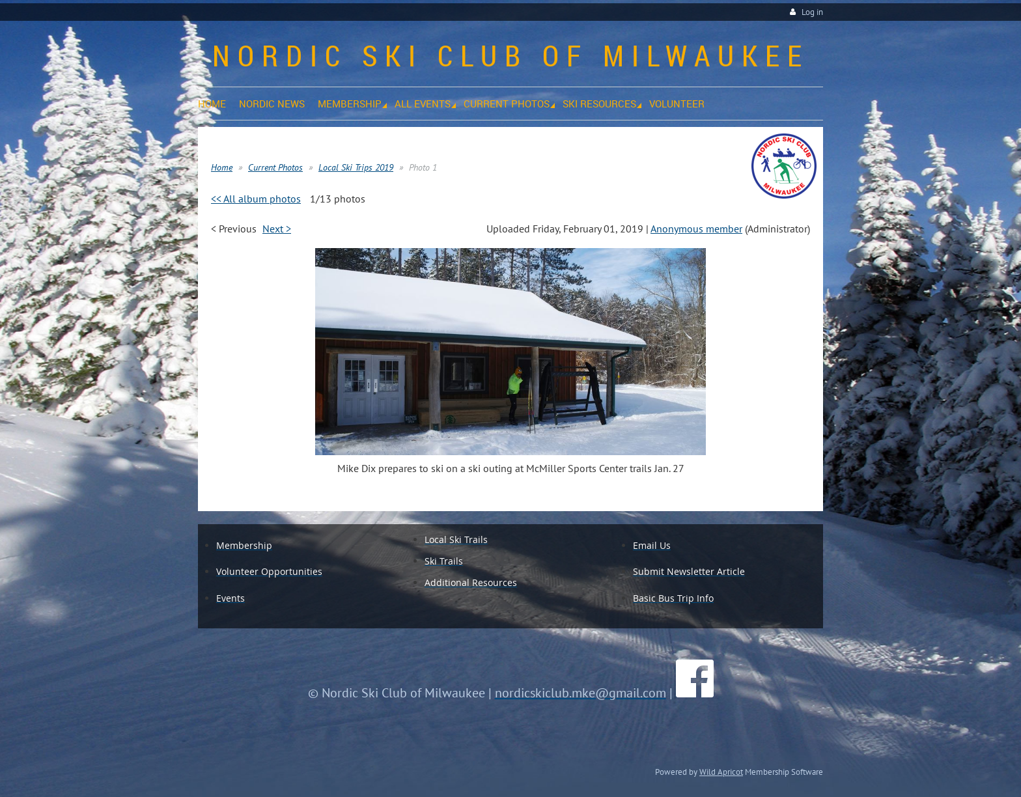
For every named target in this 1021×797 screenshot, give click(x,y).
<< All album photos (256, 198)
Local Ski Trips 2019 (355, 167)
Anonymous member (696, 228)
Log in (812, 12)
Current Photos (275, 167)
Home (221, 167)
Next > (276, 228)
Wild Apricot (721, 771)
